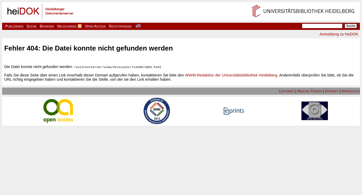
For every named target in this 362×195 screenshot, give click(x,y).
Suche (31, 26)
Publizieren (14, 26)
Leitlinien (286, 91)
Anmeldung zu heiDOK (339, 34)
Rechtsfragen (120, 26)
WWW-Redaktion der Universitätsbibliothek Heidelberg (231, 75)
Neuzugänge (67, 26)
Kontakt (331, 91)
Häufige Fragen (309, 91)
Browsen (47, 26)
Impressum (349, 91)
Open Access (95, 26)
